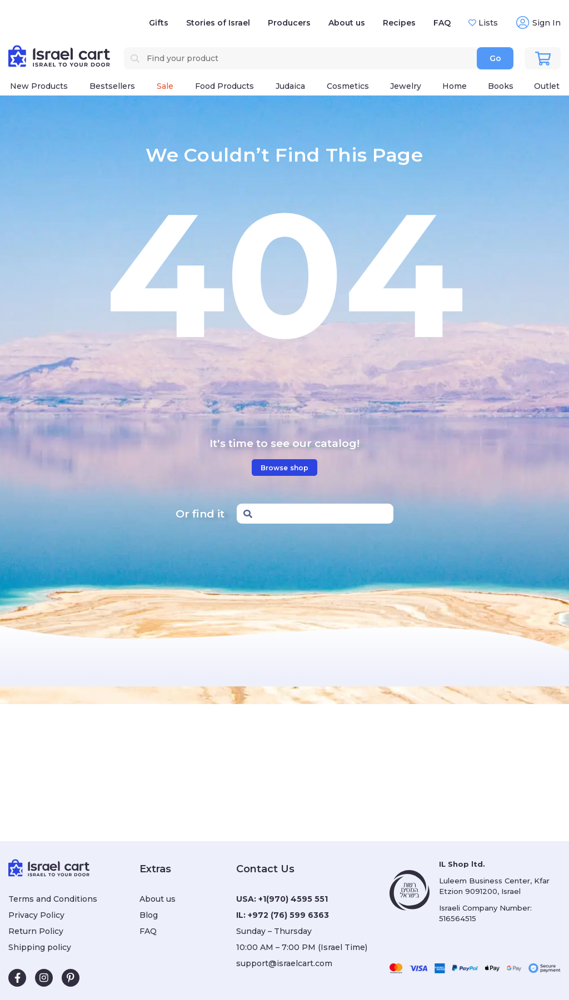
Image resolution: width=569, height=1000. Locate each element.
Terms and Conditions (52, 899)
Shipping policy (39, 947)
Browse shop (284, 468)
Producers (289, 23)
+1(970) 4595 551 (293, 899)
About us (346, 23)
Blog (148, 915)
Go (495, 58)
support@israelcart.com (284, 963)
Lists (487, 23)
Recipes (399, 23)
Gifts (158, 23)
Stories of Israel (218, 23)
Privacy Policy (36, 915)
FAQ (442, 23)
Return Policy (35, 931)
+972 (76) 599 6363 (288, 915)
